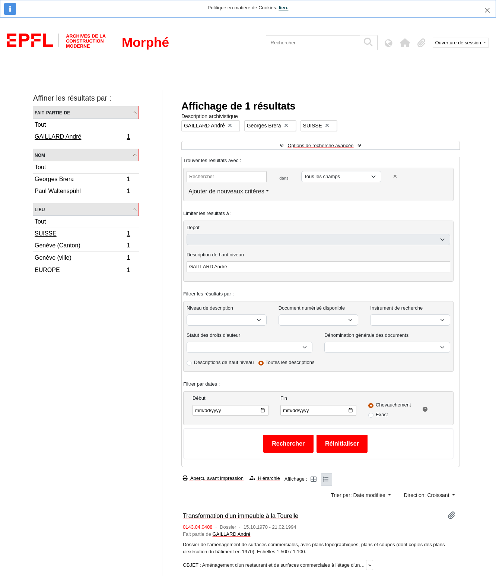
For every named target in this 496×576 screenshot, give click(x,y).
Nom (40, 154)
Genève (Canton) (82, 246)
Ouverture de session (459, 42)
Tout (40, 124)
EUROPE (82, 271)
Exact (382, 414)
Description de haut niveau (215, 254)
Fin (283, 398)
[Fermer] (487, 10)
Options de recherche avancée (320, 145)
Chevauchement (393, 405)
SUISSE (82, 234)
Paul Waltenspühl (82, 192)
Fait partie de (52, 112)
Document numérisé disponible (312, 308)
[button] (405, 42)
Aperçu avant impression (213, 478)
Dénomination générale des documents (366, 335)
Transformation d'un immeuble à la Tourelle (240, 515)
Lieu (40, 209)
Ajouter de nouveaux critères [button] (226, 191)
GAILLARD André (82, 137)
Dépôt (193, 227)
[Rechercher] (313, 42)
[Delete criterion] (395, 176)
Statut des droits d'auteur (213, 335)
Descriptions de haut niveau (224, 362)
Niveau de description (210, 308)
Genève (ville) (82, 258)
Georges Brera (82, 180)
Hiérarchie (264, 478)
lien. (283, 7)
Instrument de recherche (396, 308)
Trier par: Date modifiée (359, 495)
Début (199, 398)
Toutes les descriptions (290, 362)
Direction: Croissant (427, 495)
